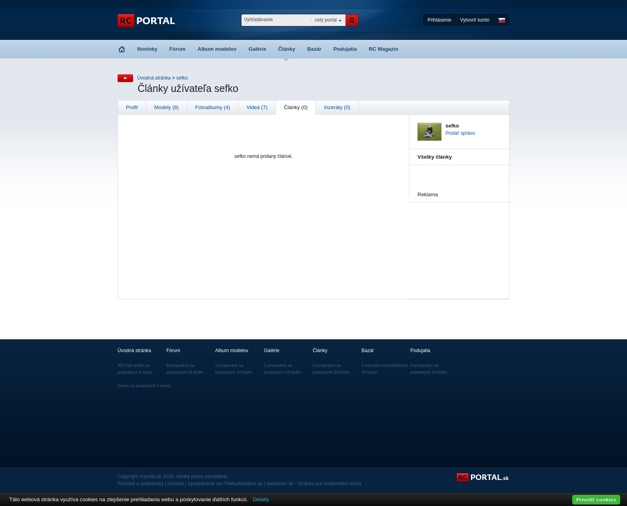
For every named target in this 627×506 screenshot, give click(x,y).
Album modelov (217, 49)
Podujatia (345, 49)
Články (287, 49)
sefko (182, 78)
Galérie (257, 49)
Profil (132, 107)
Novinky (147, 49)
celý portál (326, 20)
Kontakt (176, 483)
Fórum (178, 49)
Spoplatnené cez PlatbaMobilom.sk (225, 483)
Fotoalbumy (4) (212, 107)
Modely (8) (166, 107)
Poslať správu (460, 133)
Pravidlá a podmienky (141, 483)
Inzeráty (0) (337, 107)
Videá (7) (257, 107)
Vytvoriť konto (474, 20)
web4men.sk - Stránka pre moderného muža (313, 483)
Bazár (314, 49)
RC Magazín (383, 49)
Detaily (261, 499)
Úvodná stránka (154, 78)
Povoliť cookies (596, 499)
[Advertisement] (457, 243)
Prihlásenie (439, 20)
